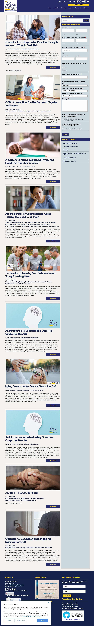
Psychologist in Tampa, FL (69, 600)
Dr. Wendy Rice (11, 167)
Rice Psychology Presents (12, 226)
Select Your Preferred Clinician (72, 88)
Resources (77, 8)
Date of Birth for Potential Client (73, 47)
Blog (23, 222)
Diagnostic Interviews (70, 143)
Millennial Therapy (26, 224)
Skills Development (39, 226)
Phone (65, 56)
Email (77, 56)
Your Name (66, 28)
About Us (56, 8)
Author (14, 282)
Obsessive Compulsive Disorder (30, 49)
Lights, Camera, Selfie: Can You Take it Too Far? (30, 386)
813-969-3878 (13, 578)
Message (65, 99)
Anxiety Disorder (16, 222)
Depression (28, 222)
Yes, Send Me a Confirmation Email (73, 129)
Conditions (63, 8)
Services (70, 8)
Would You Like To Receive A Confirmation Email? (71, 125)
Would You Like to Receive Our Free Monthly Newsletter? (73, 115)
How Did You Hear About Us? (72, 74)
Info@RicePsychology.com (16, 582)
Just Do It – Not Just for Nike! (21, 493)
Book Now (85, 8)
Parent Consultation (69, 158)
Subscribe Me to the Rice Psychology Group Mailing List (73, 119)
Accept (42, 620)
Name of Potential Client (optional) (74, 38)
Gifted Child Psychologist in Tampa (72, 606)
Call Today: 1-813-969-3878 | (67, 2)
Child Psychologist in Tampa (70, 602)
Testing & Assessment (70, 147)
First (63, 34)
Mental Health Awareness (12, 224)
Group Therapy (51, 222)
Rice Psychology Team (44, 111)
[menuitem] (49, 8)
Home (50, 8)
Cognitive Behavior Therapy (27, 498)
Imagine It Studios (83, 625)
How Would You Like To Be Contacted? (74, 64)
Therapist (8, 222)
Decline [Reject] (9, 620)
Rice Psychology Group (13, 49)
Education (43, 222)
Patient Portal (78, 5)
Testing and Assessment (52, 226)
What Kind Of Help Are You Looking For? (73, 82)
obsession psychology (15, 70)
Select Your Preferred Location (72, 93)
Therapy (65, 150)
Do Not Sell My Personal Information (31, 616)
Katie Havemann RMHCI (12, 111)
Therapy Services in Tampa (70, 604)
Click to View (18, 584)
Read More (53, 67)
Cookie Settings (21, 620)
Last (77, 34)
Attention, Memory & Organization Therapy (74, 153)
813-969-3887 (11, 580)
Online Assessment (69, 161)
